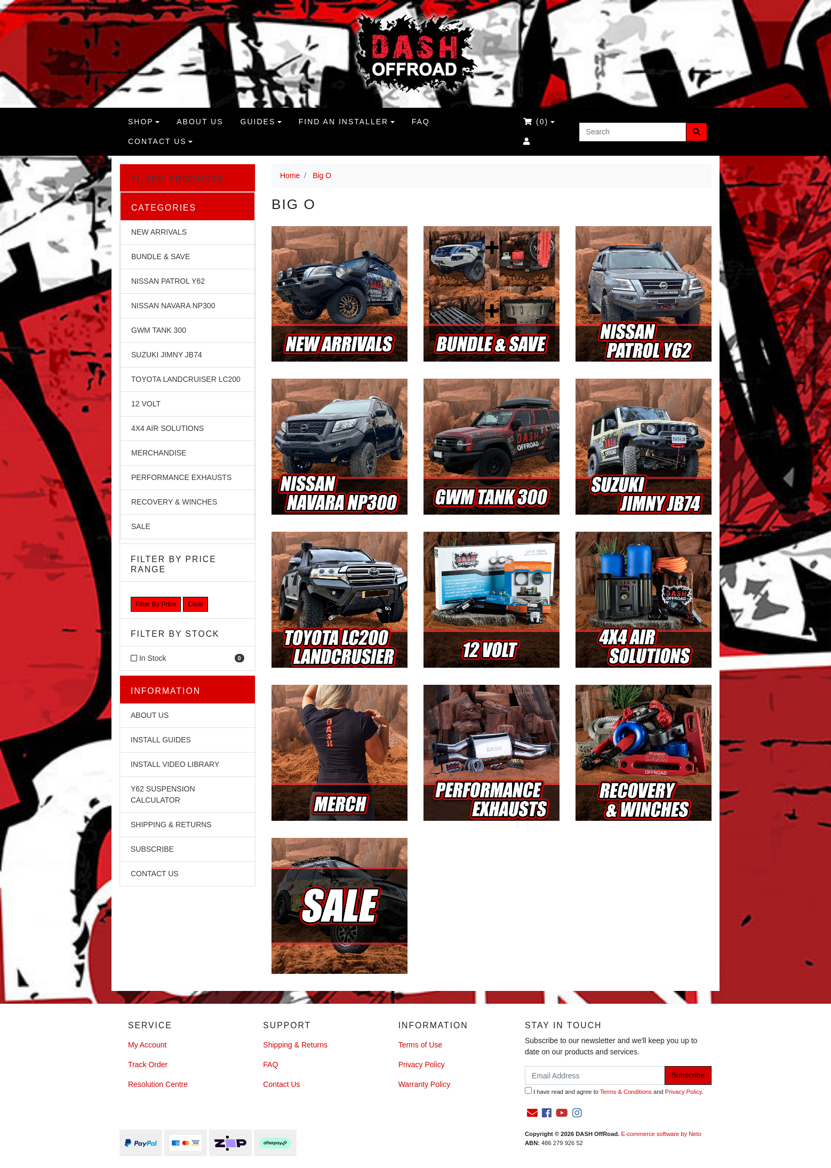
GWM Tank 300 (158, 330)
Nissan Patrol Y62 (168, 281)
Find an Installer (343, 121)
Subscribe (152, 849)
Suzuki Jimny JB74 (166, 354)
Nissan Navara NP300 (173, 305)
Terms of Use (420, 1045)
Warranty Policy (424, 1084)
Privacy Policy (421, 1064)
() (535, 121)
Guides (258, 121)
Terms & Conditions (626, 1092)
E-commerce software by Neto (661, 1134)
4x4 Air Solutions (167, 428)
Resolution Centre (158, 1084)
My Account (147, 1045)
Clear (195, 604)
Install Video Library (175, 764)
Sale (140, 526)
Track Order (147, 1064)
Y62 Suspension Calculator (163, 794)
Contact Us (157, 141)
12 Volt (146, 403)
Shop (141, 121)
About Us (150, 715)
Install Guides (161, 739)
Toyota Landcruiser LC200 (186, 379)
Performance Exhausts (181, 477)
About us (200, 121)
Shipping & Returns (171, 824)
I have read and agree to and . (614, 1091)
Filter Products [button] (178, 179)
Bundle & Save (160, 256)
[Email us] (532, 1113)
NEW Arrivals (159, 232)
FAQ (421, 121)
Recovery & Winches (174, 502)
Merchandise (158, 453)
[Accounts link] (527, 141)
